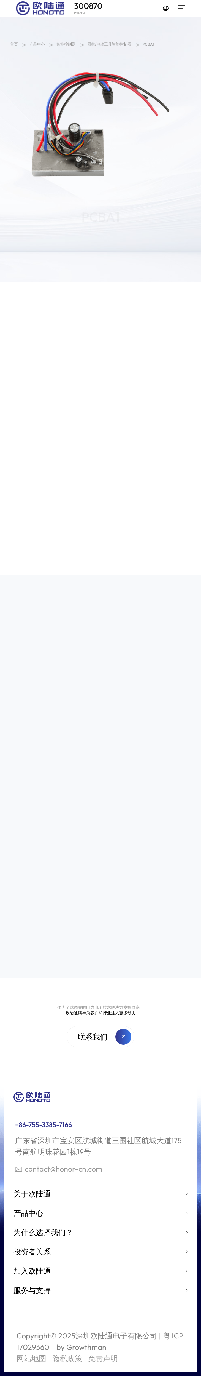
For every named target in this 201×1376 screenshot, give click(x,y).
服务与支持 (32, 1290)
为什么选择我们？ (43, 1232)
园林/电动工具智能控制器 (109, 45)
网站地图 (31, 1358)
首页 (14, 45)
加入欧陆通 (32, 1271)
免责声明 (103, 1358)
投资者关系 (32, 1251)
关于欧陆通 (32, 1193)
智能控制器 (66, 45)
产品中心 (37, 45)
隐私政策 (67, 1358)
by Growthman (81, 1347)
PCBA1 (148, 45)
